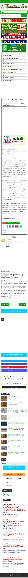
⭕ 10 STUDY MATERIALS (9, 75)
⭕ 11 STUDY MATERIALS (9, 77)
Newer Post (5, 305)
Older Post (22, 305)
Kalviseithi (18, 575)
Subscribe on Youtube (14, 368)
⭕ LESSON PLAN (7, 61)
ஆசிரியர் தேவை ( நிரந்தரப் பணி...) (17, 447)
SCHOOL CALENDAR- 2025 (14, 312)
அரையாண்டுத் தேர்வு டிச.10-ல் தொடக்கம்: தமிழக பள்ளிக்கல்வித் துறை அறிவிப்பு (12, 560)
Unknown (8, 239)
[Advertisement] (14, 92)
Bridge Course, (17, 108)
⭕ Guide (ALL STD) (8, 66)
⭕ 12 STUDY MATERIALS (9, 80)
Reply (7, 246)
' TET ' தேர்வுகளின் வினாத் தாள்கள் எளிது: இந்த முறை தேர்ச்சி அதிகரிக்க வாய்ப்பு (13, 547)
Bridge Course (10, 99)
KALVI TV (16, 99)
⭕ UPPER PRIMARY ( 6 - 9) (9, 72)
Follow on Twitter (14, 362)
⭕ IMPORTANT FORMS (8, 63)
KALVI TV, (23, 108)
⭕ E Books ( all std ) (7, 55)
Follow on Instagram (14, 371)
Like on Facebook (14, 365)
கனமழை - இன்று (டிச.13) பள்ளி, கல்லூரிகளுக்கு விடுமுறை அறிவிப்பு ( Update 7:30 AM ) (17, 436)
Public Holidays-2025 (14, 468)
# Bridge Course (9, 222)
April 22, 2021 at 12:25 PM (11, 241)
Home (3, 99)
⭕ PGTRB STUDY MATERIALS (10, 58)
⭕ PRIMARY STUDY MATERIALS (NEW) (13, 69)
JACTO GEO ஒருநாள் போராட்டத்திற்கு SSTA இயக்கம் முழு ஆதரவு (13, 523)
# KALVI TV (17, 222)
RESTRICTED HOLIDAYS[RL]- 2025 (14, 355)
